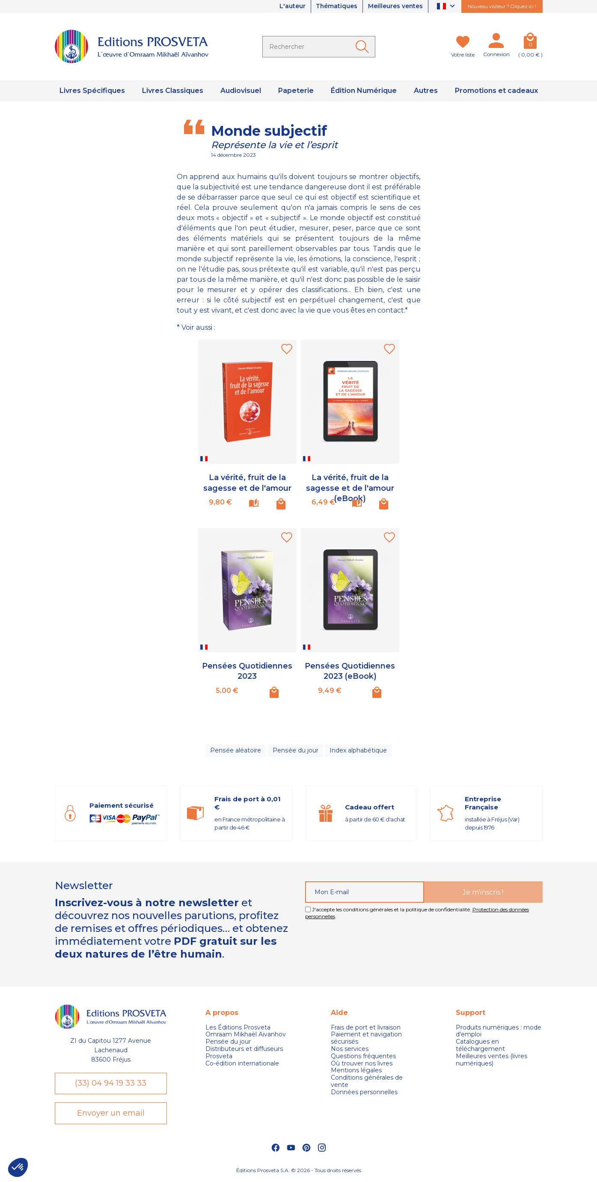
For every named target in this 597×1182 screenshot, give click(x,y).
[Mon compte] (496, 42)
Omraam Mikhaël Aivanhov (245, 1035)
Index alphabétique (357, 751)
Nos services (349, 1049)
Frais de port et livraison (366, 1028)
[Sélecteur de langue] (447, 6)
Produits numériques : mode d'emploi (498, 1031)
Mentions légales (356, 1071)
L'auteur (291, 6)
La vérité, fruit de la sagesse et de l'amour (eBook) (350, 487)
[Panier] (530, 42)
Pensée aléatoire (236, 751)
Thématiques (336, 6)
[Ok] (364, 47)
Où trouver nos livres (361, 1064)
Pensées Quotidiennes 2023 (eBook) (350, 670)
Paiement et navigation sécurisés (366, 1039)
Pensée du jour (295, 751)
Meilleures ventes (395, 6)
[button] (18, 1167)
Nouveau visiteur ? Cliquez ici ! (502, 6)
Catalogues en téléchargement (480, 1046)
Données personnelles (364, 1092)
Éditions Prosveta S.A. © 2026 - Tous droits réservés (298, 1171)
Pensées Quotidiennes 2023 (247, 670)
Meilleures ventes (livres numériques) (491, 1060)
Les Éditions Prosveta (237, 1028)
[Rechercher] (318, 46)
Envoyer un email (111, 1114)
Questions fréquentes (363, 1056)
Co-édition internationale (242, 1064)
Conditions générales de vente (367, 1082)
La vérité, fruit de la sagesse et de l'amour (247, 482)
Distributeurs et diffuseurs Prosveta (244, 1053)
